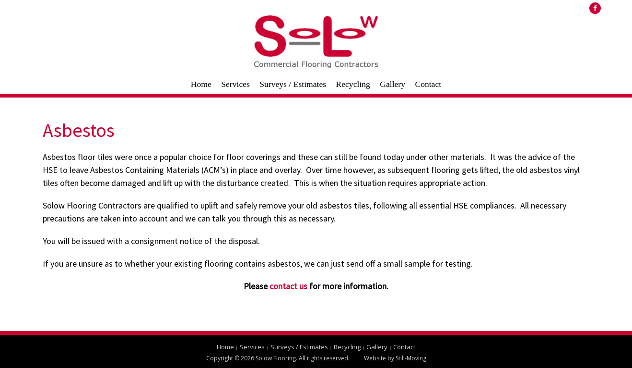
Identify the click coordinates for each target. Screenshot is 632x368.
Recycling (353, 84)
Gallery (392, 84)
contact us (288, 286)
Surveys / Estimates (292, 84)
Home (201, 84)
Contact (428, 84)
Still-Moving (411, 358)
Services (235, 84)
